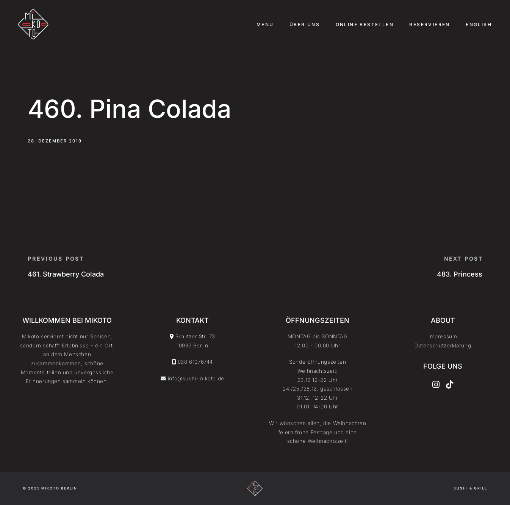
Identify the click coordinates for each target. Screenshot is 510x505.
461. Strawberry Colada (66, 274)
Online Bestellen (365, 24)
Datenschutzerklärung (443, 345)
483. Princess (459, 274)
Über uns (304, 24)
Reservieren (429, 24)
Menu (265, 24)
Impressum (443, 336)
